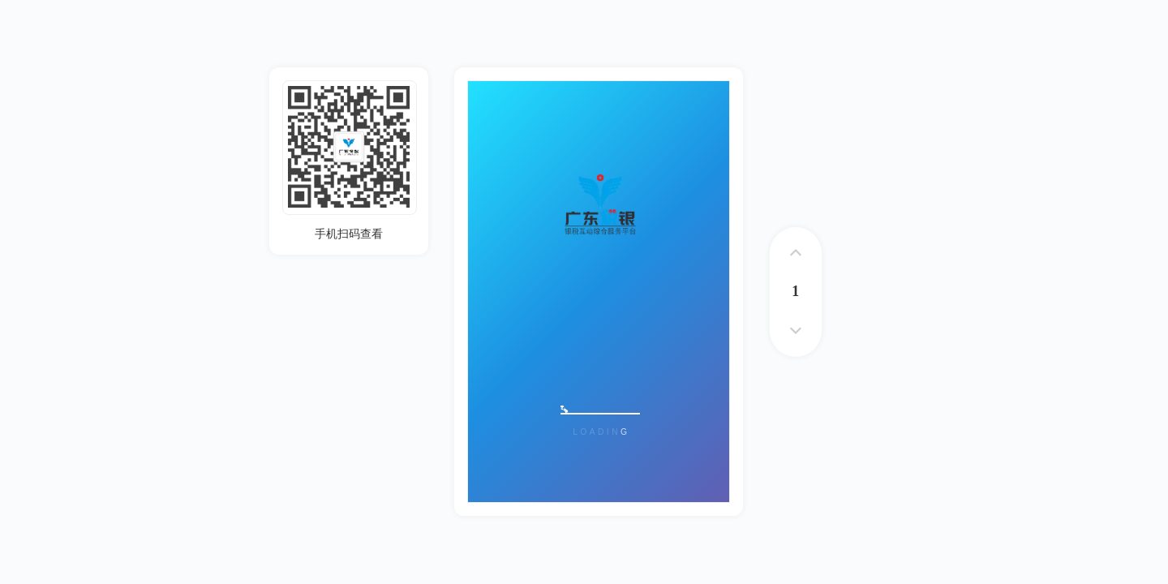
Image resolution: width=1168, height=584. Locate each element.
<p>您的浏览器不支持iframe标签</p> (598, 291)
